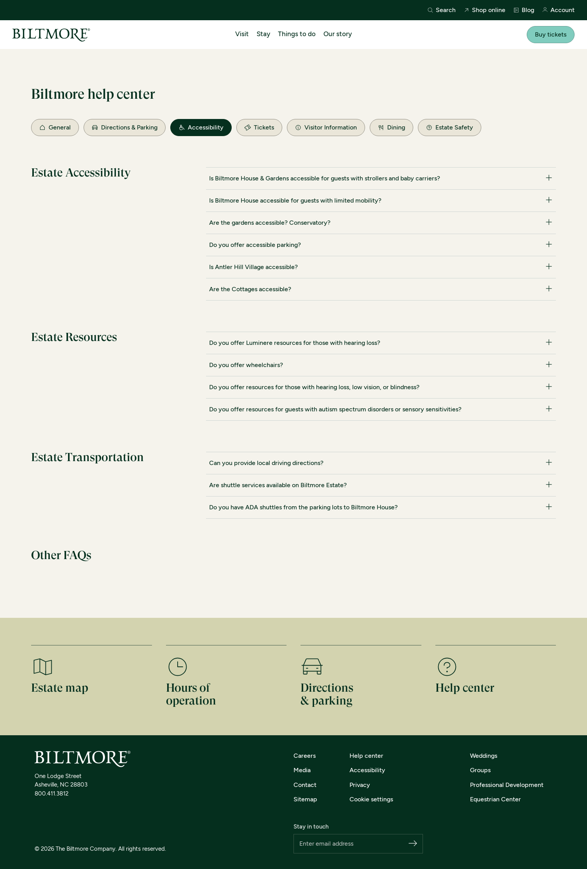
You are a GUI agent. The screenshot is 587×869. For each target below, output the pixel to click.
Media (302, 770)
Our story (337, 34)
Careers (305, 755)
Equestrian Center (495, 799)
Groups (480, 770)
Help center (366, 755)
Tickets (258, 127)
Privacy (359, 785)
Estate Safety (449, 127)
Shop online (484, 10)
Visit (242, 34)
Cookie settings (371, 799)
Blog (523, 10)
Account (558, 10)
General (55, 127)
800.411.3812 (51, 793)
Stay (263, 34)
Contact (305, 785)
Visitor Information (326, 127)
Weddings (483, 755)
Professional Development (506, 785)
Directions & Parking (124, 127)
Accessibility (201, 127)
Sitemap (305, 799)
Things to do (297, 34)
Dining (391, 127)
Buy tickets (550, 34)
